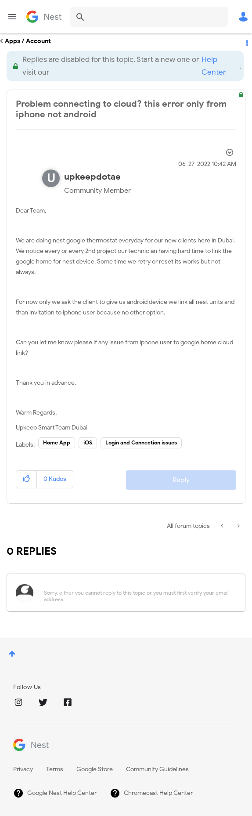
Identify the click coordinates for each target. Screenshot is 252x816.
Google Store (94, 769)
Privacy (23, 769)
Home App (56, 442)
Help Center (214, 66)
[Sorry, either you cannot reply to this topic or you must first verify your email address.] (137, 592)
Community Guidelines (157, 769)
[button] (26, 479)
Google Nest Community (43, 17)
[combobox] (149, 17)
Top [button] (12, 653)
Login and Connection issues (141, 442)
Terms (54, 769)
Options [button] (246, 41)
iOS (87, 442)
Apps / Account (28, 41)
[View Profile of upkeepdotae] (92, 176)
